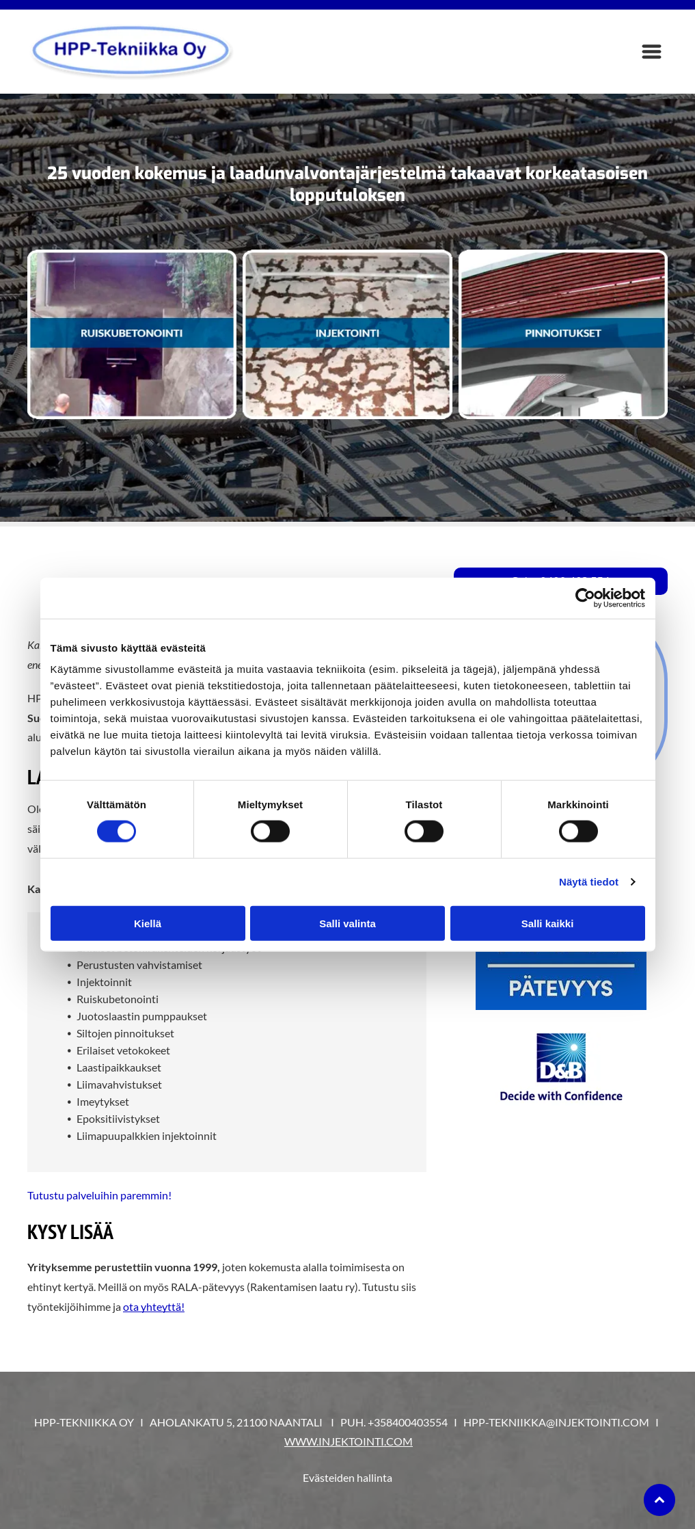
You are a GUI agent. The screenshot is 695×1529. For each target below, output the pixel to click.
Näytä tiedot (588, 882)
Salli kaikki (547, 923)
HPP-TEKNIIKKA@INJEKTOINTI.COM (556, 1421)
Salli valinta (347, 923)
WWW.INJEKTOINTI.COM (348, 1441)
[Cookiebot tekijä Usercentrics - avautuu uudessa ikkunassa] (585, 598)
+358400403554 (408, 1421)
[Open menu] (651, 51)
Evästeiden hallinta (347, 1477)
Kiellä (147, 923)
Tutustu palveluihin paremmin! (99, 1194)
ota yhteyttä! (154, 1306)
